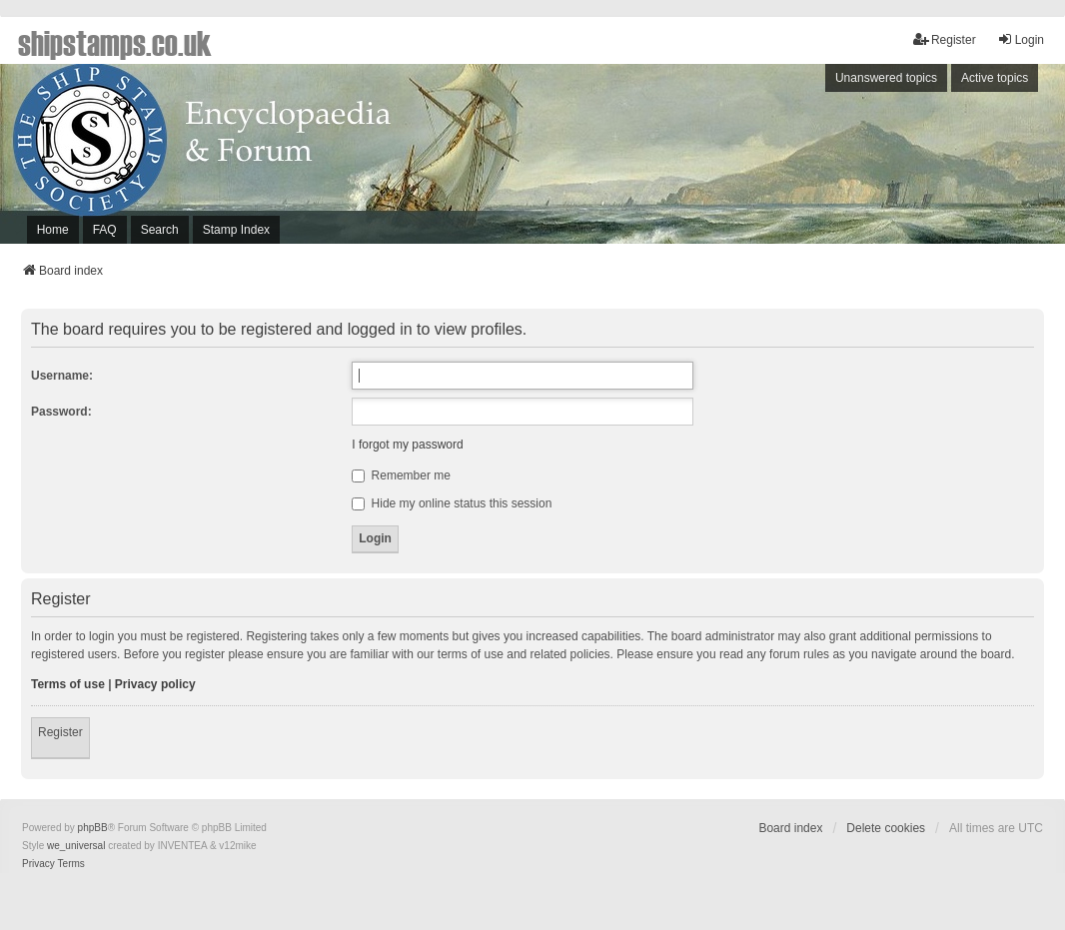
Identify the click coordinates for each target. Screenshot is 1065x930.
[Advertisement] (797, 159)
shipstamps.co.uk (115, 42)
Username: (62, 376)
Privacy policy (155, 684)
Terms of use (68, 684)
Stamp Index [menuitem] (236, 230)
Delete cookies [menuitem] (885, 828)
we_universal (76, 845)
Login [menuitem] (1020, 39)
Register (60, 732)
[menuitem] (38, 864)
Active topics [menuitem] (994, 78)
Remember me (401, 475)
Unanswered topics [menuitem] (886, 78)
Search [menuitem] (160, 230)
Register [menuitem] (944, 39)
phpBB (93, 827)
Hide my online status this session (451, 503)
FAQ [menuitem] (105, 230)
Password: (61, 412)
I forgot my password (407, 445)
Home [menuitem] (53, 230)
